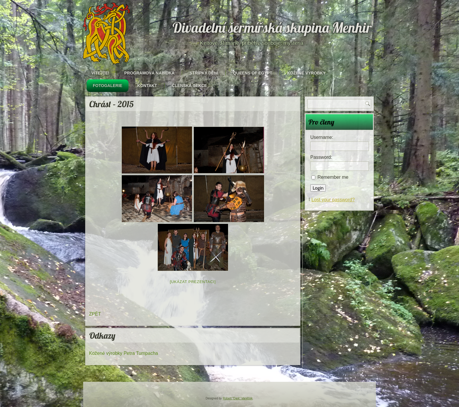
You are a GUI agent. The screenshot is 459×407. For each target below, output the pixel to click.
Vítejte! (100, 73)
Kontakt (147, 85)
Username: (321, 137)
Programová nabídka (149, 73)
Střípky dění (203, 73)
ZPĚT (95, 313)
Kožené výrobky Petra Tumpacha (123, 353)
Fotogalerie (107, 85)
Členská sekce (189, 85)
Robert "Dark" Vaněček (238, 398)
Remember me (332, 177)
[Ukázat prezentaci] (193, 282)
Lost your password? (333, 199)
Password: (321, 157)
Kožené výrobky (306, 73)
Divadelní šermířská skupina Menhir (272, 27)
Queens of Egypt (252, 73)
